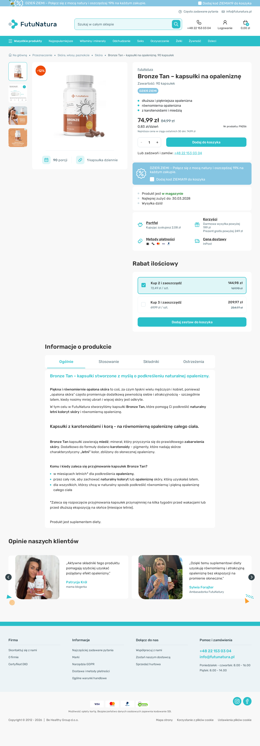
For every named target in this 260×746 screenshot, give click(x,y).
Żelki (179, 41)
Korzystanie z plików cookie (195, 720)
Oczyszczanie (160, 41)
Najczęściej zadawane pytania (92, 650)
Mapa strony (164, 720)
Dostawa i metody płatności (91, 671)
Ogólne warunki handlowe (89, 678)
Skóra (99, 55)
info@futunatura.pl (237, 11)
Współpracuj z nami (149, 650)
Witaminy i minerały (93, 41)
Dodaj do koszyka (206, 142)
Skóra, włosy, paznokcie (74, 55)
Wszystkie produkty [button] (25, 41)
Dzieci (212, 41)
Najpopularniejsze (61, 41)
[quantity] (149, 142)
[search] (128, 24)
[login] (225, 24)
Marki (75, 657)
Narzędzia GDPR (83, 664)
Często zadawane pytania (198, 11)
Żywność (195, 41)
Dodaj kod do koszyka (227, 3)
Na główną (17, 55)
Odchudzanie (121, 41)
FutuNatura (145, 69)
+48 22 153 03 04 (188, 153)
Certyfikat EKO (18, 664)
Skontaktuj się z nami (22, 650)
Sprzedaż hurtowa (148, 664)
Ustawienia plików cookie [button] (235, 720)
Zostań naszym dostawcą (153, 657)
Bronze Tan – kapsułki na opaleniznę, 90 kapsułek (141, 55)
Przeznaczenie (42, 55)
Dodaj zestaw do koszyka (192, 322)
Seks (140, 41)
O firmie (13, 657)
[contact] (199, 24)
